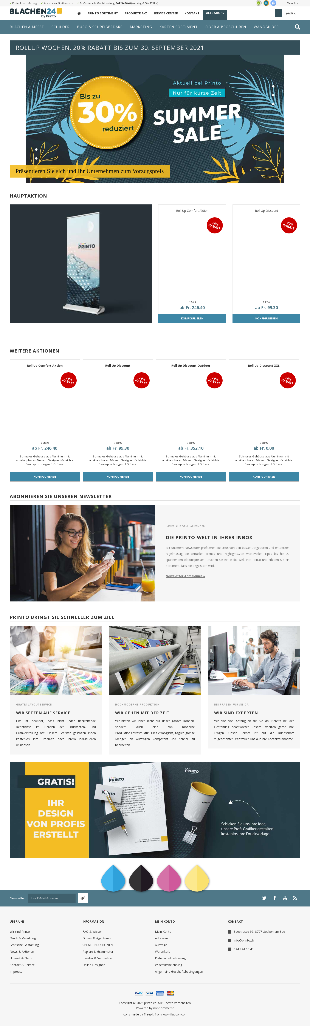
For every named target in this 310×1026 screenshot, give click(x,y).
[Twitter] (264, 898)
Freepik (149, 1014)
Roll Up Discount (266, 211)
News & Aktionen (22, 951)
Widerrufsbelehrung (168, 965)
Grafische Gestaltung (24, 945)
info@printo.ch (244, 940)
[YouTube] (284, 898)
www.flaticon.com (175, 1014)
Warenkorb (162, 951)
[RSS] (295, 898)
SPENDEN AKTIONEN (97, 945)
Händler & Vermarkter (97, 958)
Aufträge (161, 945)
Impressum (17, 971)
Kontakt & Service (22, 965)
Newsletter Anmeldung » (185, 576)
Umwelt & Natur (21, 958)
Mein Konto (293, 3)
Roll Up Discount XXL (264, 365)
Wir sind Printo (20, 931)
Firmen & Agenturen (96, 938)
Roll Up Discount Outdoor (190, 365)
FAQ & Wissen (92, 931)
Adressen (161, 938)
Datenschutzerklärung (170, 958)
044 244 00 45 (123, 3)
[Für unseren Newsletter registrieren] (52, 898)
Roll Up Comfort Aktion (192, 211)
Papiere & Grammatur (97, 951)
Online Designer (93, 965)
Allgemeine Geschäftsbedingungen (179, 971)
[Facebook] (274, 898)
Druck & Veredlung (23, 938)
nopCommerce (163, 1008)
